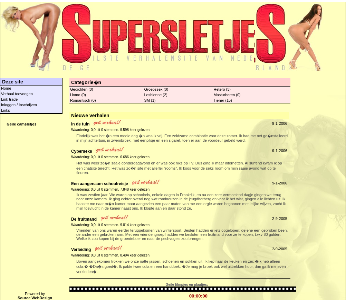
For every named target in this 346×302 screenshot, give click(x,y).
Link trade (9, 99)
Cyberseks (81, 151)
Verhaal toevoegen (17, 94)
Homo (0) (78, 95)
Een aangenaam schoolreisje (99, 183)
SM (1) (149, 100)
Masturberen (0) (227, 95)
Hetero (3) (222, 89)
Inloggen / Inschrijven (19, 105)
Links (5, 110)
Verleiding (81, 249)
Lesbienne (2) (155, 95)
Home (6, 88)
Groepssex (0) (156, 89)
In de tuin (80, 124)
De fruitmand (84, 219)
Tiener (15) (223, 100)
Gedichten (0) (81, 89)
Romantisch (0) (83, 100)
